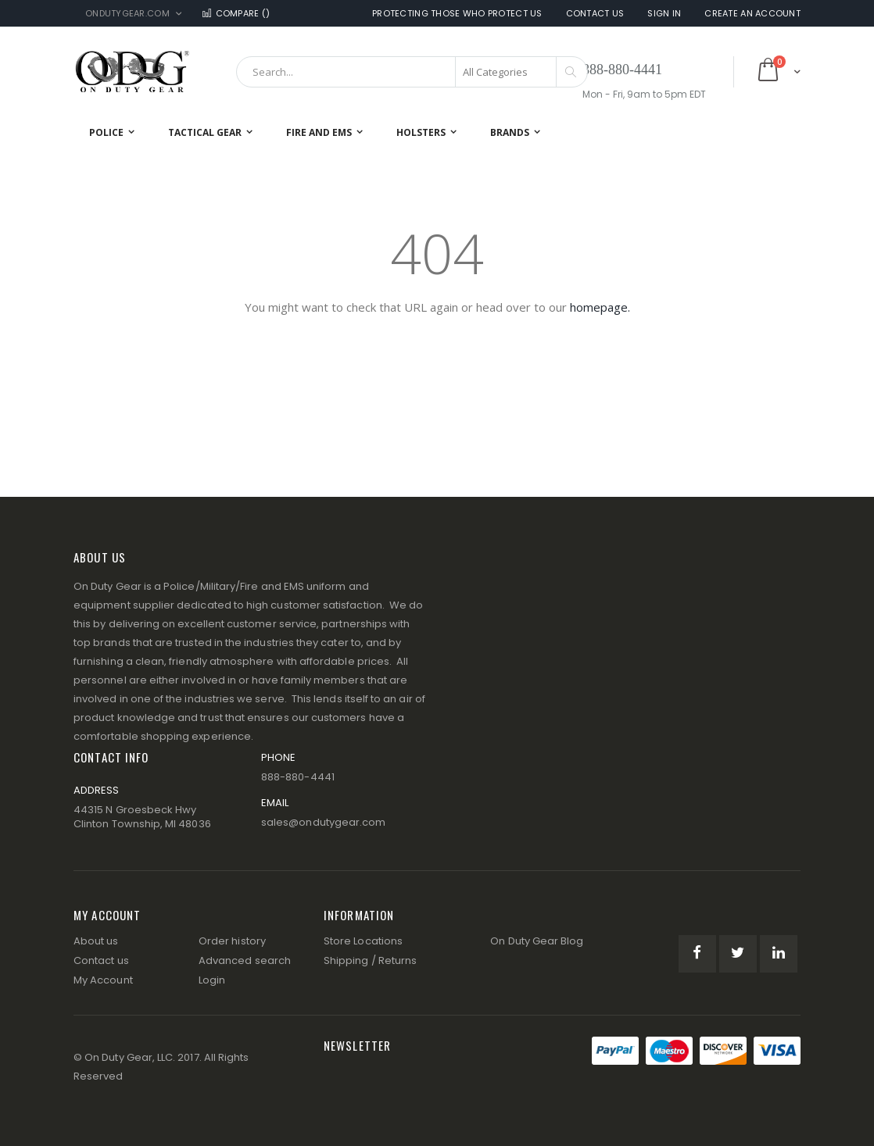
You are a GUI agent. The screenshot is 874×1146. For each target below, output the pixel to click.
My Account (103, 980)
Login (212, 980)
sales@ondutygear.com (323, 822)
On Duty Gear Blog (536, 941)
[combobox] (412, 71)
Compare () (235, 14)
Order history (232, 941)
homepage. (600, 307)
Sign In (664, 14)
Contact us (101, 960)
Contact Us (595, 14)
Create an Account (752, 14)
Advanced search (245, 960)
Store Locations (363, 941)
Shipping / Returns (370, 960)
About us (96, 941)
